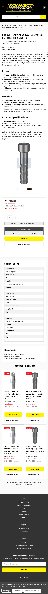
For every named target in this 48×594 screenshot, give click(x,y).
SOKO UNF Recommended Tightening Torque (19, 358)
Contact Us (24, 508)
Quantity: (7, 214)
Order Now (13, 414)
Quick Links (24, 531)
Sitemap (24, 517)
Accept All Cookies (32, 591)
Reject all (17, 591)
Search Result (24, 514)
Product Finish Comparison (13, 356)
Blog (24, 511)
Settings (6, 591)
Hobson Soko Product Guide (14, 354)
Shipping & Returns (24, 505)
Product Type (24, 528)
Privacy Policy (24, 502)
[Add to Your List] (13, 420)
